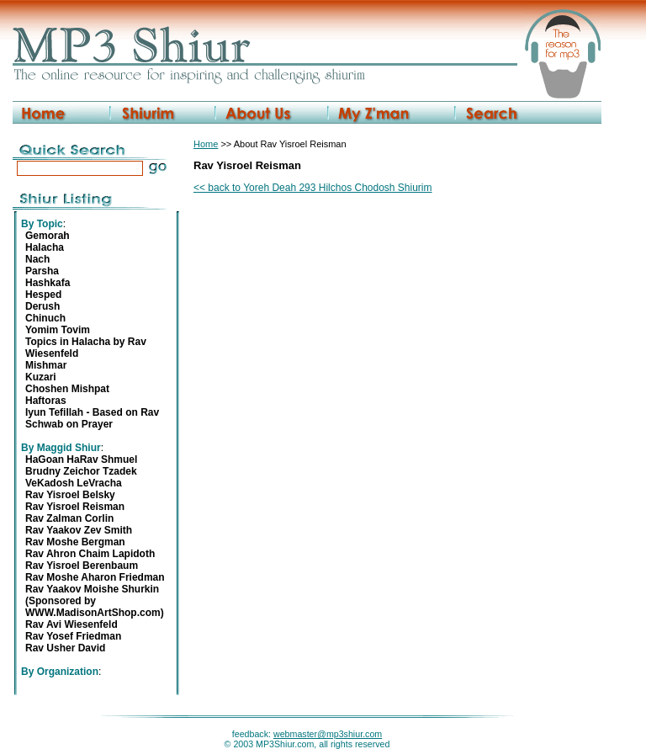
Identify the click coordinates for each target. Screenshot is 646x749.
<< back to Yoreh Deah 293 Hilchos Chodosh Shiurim (312, 188)
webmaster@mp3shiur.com (327, 734)
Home (205, 144)
